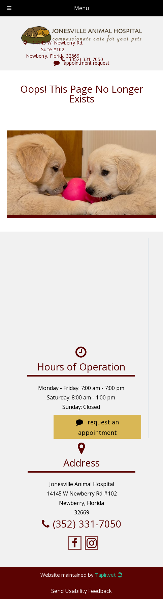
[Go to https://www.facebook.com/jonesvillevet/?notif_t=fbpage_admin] (75, 543)
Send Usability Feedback (81, 591)
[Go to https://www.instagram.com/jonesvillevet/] (91, 543)
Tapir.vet (105, 574)
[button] (52, 49)
